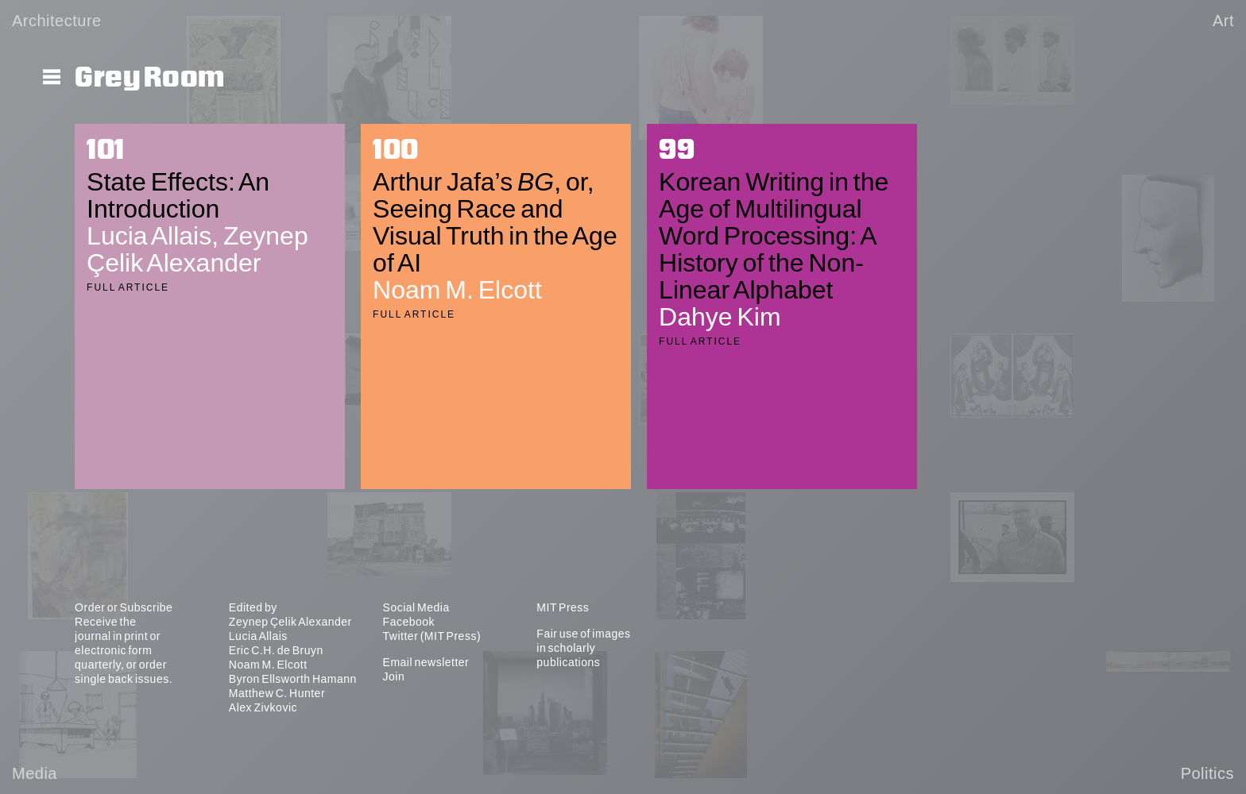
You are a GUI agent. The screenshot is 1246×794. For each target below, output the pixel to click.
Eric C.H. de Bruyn (276, 650)
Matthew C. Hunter (277, 693)
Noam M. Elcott (268, 664)
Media (34, 773)
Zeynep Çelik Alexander (290, 621)
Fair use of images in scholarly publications (583, 648)
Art (1223, 20)
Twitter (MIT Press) (432, 636)
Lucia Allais (258, 636)
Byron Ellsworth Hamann (293, 679)
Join (394, 676)
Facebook (409, 621)
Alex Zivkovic (263, 707)
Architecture (57, 20)
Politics (1207, 773)
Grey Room (150, 78)
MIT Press (562, 607)
